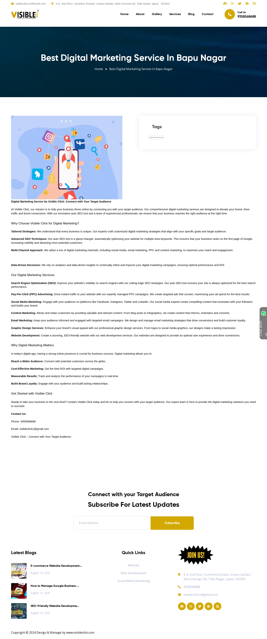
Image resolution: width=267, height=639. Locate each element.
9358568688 (189, 587)
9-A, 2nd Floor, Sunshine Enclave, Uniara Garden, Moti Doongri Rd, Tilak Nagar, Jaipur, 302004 (113, 3)
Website (133, 565)
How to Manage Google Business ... (55, 586)
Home (124, 14)
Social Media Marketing (133, 581)
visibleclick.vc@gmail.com (31, 3)
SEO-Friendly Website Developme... (55, 606)
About (140, 14)
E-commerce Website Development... (56, 566)
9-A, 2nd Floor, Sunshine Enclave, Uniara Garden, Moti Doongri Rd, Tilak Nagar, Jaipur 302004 (217, 576)
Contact (207, 14)
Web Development (133, 573)
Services (175, 14)
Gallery (157, 14)
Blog (191, 14)
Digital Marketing (156, 137)
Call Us (240, 15)
